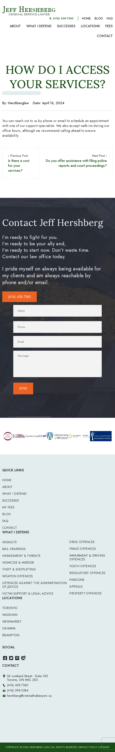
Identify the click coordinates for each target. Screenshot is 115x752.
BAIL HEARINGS (14, 549)
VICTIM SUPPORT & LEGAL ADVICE (27, 593)
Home (6, 480)
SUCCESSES (66, 26)
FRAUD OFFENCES (82, 549)
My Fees (8, 507)
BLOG (99, 18)
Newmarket (12, 621)
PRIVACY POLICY (88, 747)
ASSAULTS (9, 542)
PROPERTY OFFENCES (85, 593)
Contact (9, 528)
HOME (86, 18)
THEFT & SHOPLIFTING (19, 569)
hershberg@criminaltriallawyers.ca (29, 696)
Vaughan (9, 615)
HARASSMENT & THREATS (21, 556)
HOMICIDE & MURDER (18, 562)
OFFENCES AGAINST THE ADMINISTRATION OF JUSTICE (34, 585)
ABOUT (15, 26)
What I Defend (14, 494)
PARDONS (76, 580)
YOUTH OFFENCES (82, 566)
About (7, 487)
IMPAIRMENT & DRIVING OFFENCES (87, 557)
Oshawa (9, 628)
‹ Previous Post (20, 163)
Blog (6, 514)
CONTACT (105, 35)
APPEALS (76, 586)
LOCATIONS (90, 26)
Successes (10, 500)
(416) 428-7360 (63, 18)
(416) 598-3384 (17, 690)
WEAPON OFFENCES (17, 576)
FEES (109, 26)
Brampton (11, 635)
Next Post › (76, 161)
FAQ (110, 18)
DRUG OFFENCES (82, 542)
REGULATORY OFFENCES (87, 573)
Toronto (9, 608)
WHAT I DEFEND (39, 26)
